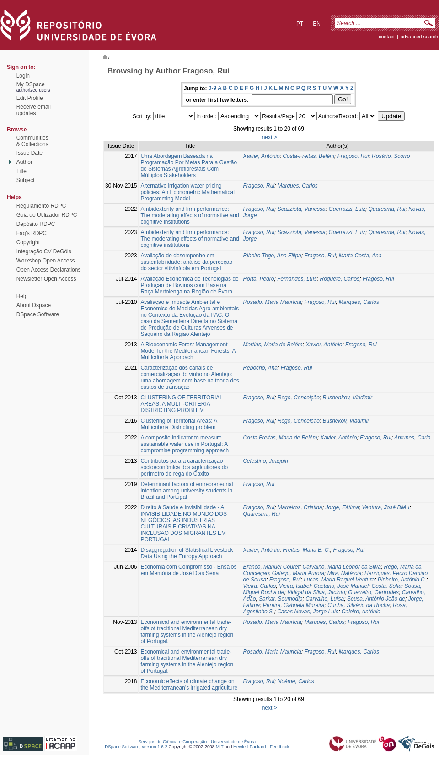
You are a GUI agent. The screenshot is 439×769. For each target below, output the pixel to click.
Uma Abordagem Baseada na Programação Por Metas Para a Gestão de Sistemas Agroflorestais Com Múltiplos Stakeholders (188, 165)
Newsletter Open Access (46, 279)
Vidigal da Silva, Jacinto (316, 592)
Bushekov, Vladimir (346, 421)
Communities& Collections (32, 141)
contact (387, 36)
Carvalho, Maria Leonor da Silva (341, 567)
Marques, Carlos (298, 186)
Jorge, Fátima (342, 507)
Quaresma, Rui (387, 209)
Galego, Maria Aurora (298, 573)
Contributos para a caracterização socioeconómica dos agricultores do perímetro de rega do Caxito (184, 467)
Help (22, 296)
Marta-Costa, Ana (360, 255)
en (317, 24)
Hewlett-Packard (249, 746)
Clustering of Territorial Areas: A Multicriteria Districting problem (178, 424)
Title (21, 171)
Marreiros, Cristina (300, 507)
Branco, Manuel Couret (271, 567)
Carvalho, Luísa (324, 599)
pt (299, 24)
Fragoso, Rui (353, 156)
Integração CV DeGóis (43, 251)
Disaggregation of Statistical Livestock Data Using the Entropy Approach (186, 553)
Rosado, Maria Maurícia (272, 302)
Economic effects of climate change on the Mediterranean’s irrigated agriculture (188, 684)
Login (23, 76)
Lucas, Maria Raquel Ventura (339, 579)
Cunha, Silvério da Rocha (358, 605)
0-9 (212, 88)
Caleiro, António (361, 611)
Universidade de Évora (233, 741)
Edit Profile (29, 98)
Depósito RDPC (35, 224)
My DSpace (30, 84)
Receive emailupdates (33, 110)
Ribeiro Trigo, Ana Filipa (272, 255)
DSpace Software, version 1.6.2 (136, 746)
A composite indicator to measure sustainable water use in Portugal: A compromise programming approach (184, 444)
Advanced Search (419, 36)
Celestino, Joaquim (266, 461)
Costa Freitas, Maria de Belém (280, 437)
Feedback (279, 746)
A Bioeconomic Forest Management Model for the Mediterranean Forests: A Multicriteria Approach (187, 351)
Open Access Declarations (48, 270)
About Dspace (33, 305)
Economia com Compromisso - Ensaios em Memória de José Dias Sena (188, 570)
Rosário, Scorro (391, 156)
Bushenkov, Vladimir (348, 397)
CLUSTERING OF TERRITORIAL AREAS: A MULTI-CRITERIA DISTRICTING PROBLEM (181, 403)
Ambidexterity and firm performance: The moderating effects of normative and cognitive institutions (189, 215)
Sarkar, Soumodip (280, 599)
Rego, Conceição (299, 397)
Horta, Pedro (258, 279)
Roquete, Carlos (340, 279)
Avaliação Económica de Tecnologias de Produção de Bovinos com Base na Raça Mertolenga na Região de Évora (189, 285)
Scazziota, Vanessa (302, 209)
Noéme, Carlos (296, 681)
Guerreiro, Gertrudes (373, 592)
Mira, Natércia (344, 573)
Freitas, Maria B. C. (306, 550)
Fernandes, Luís (297, 279)
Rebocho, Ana (260, 368)
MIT (220, 746)
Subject (25, 180)
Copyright (28, 242)
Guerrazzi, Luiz (346, 209)
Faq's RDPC (31, 233)
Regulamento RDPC (41, 206)
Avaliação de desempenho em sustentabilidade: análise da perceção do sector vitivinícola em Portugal (186, 262)
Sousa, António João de (376, 599)
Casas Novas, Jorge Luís (307, 611)
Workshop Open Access (45, 260)
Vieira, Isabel (295, 586)
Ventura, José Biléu (386, 507)
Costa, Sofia (386, 586)
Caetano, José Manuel (341, 586)
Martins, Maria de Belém (272, 344)
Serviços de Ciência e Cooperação (173, 741)
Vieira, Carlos (259, 586)
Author (24, 162)
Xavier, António (261, 156)
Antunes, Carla (412, 437)
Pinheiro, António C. (402, 579)
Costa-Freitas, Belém (308, 156)
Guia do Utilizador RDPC (46, 215)
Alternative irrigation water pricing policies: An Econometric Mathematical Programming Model (187, 192)
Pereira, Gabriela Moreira (294, 605)
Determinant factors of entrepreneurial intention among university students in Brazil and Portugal (186, 490)
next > (269, 137)
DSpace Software (37, 314)
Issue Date (29, 153)
